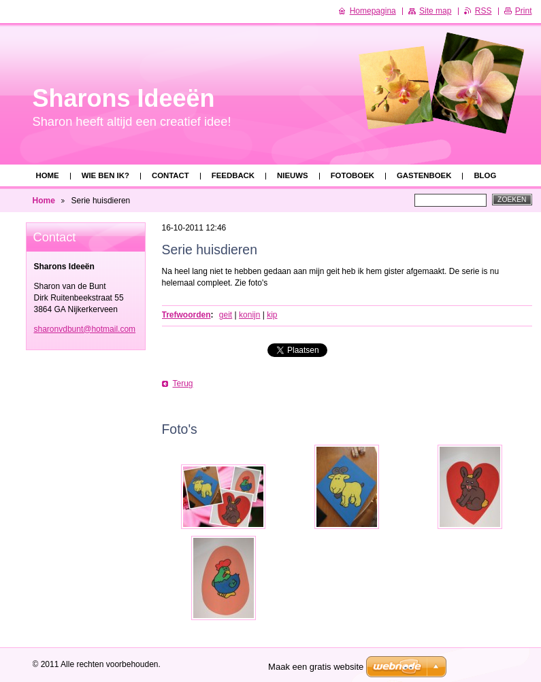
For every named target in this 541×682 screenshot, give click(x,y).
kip (272, 315)
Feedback (233, 175)
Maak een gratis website (315, 667)
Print (523, 11)
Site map (435, 11)
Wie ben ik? (105, 175)
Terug (183, 383)
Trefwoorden (186, 315)
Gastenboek (424, 175)
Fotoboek (352, 175)
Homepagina (373, 11)
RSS (483, 11)
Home (47, 175)
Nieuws (292, 175)
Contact (170, 175)
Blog (485, 175)
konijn (249, 315)
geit (225, 315)
